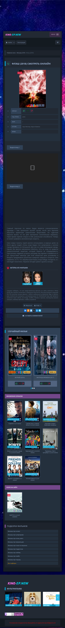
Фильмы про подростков (15, 549)
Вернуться (28, 305)
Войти (10, 42)
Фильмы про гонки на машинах (17, 546)
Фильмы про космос (14, 532)
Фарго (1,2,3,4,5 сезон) (15, 516)
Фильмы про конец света (15, 539)
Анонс (20, 73)
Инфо (37, 305)
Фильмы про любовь (14, 553)
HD (10, 339)
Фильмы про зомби (14, 557)
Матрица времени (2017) (45, 377)
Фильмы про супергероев (15, 535)
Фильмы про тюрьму (14, 560)
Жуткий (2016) (20, 377)
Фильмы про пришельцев (16, 542)
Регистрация (21, 42)
